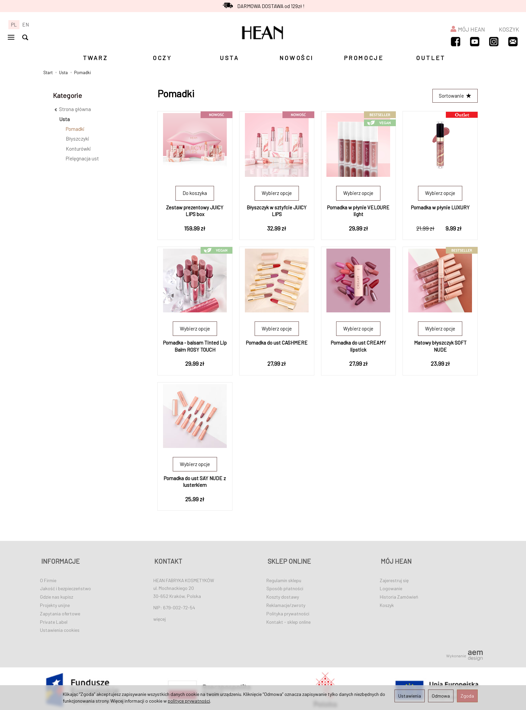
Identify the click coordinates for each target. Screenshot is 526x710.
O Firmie (48, 578)
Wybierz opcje (277, 194)
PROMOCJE (364, 57)
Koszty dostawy (282, 594)
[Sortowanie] (454, 96)
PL (14, 24)
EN (25, 24)
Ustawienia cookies (60, 627)
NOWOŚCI (296, 57)
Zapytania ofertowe (60, 611)
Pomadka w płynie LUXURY (440, 208)
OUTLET (430, 57)
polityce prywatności (189, 701)
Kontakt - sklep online (288, 619)
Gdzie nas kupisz (56, 594)
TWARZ (95, 57)
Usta (64, 119)
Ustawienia (409, 696)
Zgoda (467, 696)
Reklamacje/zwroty (285, 603)
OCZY (162, 57)
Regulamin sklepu (283, 578)
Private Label (53, 619)
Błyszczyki (77, 139)
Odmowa (441, 696)
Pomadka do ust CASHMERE (277, 343)
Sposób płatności (284, 586)
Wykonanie (464, 653)
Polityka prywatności (287, 611)
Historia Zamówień (399, 594)
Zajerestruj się (394, 578)
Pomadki (75, 129)
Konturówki (78, 149)
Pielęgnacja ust (82, 158)
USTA (229, 57)
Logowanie (391, 586)
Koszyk (387, 603)
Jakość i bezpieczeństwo (65, 586)
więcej (159, 616)
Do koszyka (194, 194)
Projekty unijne (55, 603)
